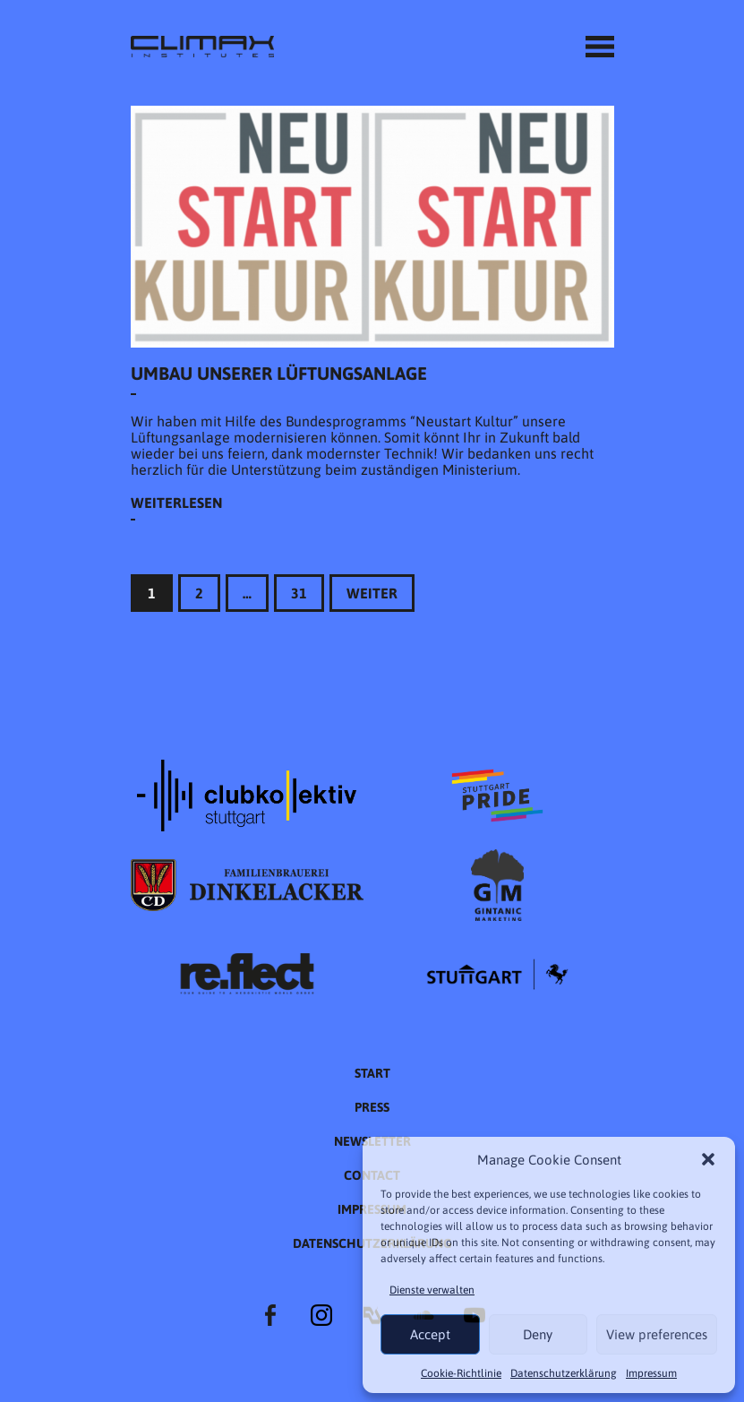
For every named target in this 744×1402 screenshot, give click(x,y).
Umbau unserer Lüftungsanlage (279, 373)
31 (299, 593)
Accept (430, 1334)
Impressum (651, 1373)
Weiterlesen (177, 503)
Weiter (372, 593)
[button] (708, 1159)
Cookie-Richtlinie (461, 1373)
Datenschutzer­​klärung (563, 1373)
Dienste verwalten (432, 1290)
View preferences (656, 1334)
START (372, 1073)
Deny (537, 1334)
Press (372, 1107)
